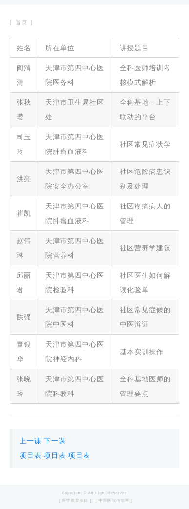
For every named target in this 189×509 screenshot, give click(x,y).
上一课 (31, 441)
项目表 (31, 455)
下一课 (55, 441)
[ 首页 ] (22, 22)
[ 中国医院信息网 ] (114, 500)
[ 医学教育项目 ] (75, 500)
